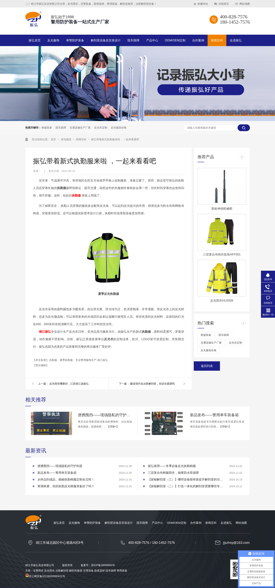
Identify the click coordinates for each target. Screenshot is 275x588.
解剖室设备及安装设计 (106, 40)
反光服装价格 (119, 127)
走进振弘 (236, 40)
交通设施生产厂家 (80, 127)
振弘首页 (35, 40)
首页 (54, 139)
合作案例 (198, 40)
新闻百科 (217, 40)
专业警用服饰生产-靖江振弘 (91, 360)
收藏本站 (202, 3)
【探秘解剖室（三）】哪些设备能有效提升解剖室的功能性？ (185, 479)
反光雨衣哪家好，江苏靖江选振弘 (69, 383)
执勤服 (53, 360)
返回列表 (207, 366)
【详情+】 (113, 426)
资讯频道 (66, 139)
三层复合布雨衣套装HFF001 (222, 254)
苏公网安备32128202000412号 (45, 576)
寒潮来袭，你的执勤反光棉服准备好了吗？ (65, 486)
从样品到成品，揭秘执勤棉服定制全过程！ (65, 479)
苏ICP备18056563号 (103, 565)
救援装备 (47, 127)
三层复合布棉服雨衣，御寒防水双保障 (173, 472)
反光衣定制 (100, 127)
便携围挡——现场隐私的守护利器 (105, 415)
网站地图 (244, 3)
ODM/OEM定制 (175, 40)
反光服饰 (53, 40)
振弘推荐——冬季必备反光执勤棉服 (172, 466)
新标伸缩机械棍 (221, 208)
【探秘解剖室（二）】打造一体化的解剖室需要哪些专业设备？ (185, 486)
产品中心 (152, 40)
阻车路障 (133, 40)
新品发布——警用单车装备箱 (214, 415)
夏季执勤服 (67, 360)
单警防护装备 (75, 40)
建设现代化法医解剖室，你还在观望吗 (152, 383)
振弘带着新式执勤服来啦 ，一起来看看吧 (115, 139)
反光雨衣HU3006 (221, 300)
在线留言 (223, 3)
